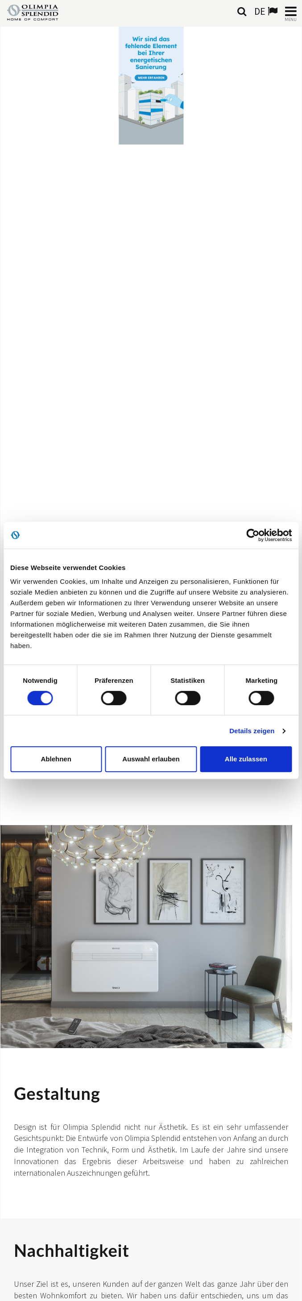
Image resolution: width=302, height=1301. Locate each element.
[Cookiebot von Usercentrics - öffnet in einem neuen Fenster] (253, 535)
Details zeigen (251, 731)
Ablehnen (56, 759)
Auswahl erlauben (150, 759)
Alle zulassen (246, 759)
